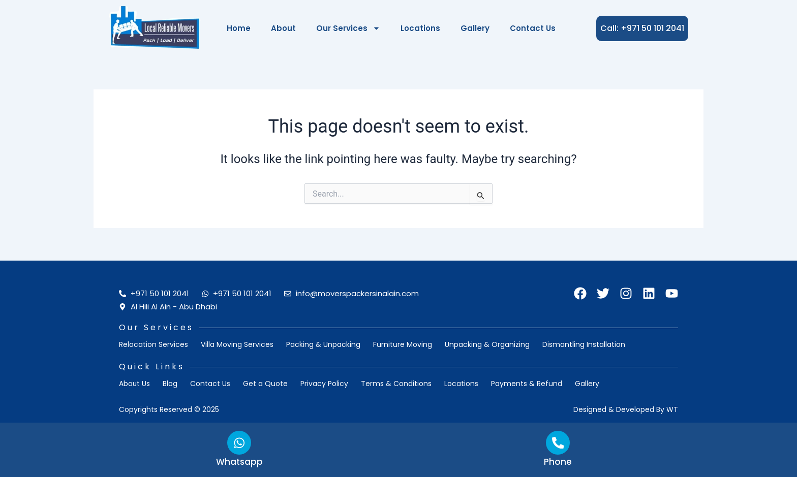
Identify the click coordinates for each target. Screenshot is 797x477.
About (283, 28)
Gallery (475, 28)
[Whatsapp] (239, 442)
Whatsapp (239, 461)
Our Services (348, 28)
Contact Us (533, 28)
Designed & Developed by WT (625, 409)
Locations (420, 28)
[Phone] (558, 442)
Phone (558, 461)
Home (239, 28)
